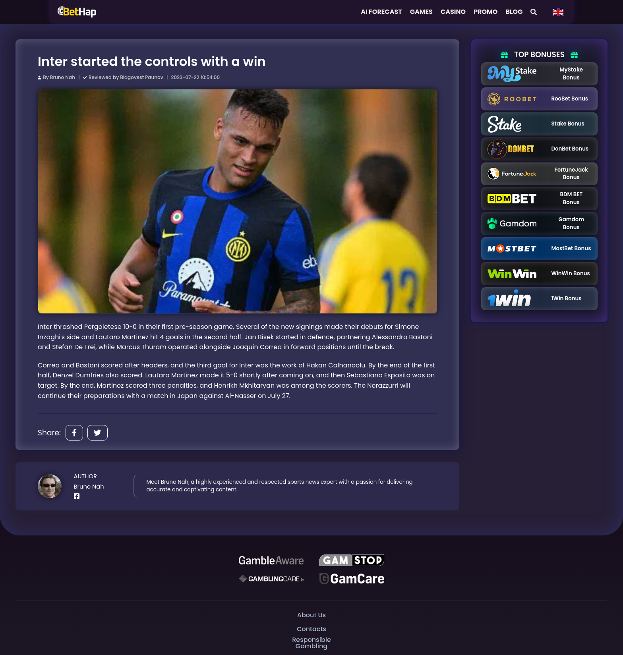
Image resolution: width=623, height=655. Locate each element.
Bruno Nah (62, 77)
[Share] (74, 433)
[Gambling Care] (271, 578)
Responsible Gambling (311, 643)
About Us (311, 615)
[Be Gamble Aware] (271, 560)
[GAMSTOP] (351, 560)
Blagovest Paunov (141, 77)
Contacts (311, 629)
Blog (513, 11)
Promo (485, 11)
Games (421, 11)
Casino (453, 11)
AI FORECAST (381, 11)
